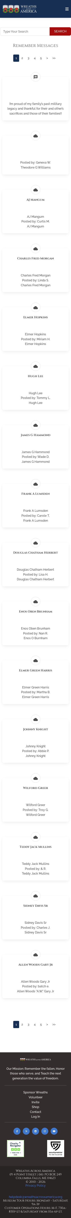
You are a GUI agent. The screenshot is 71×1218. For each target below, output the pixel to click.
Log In (35, 1116)
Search (60, 31)
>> (53, 58)
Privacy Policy (35, 1185)
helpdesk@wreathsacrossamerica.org (35, 1197)
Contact (35, 1112)
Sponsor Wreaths (35, 1092)
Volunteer (36, 1097)
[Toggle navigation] (67, 9)
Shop (35, 1107)
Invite (35, 1102)
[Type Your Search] (25, 31)
